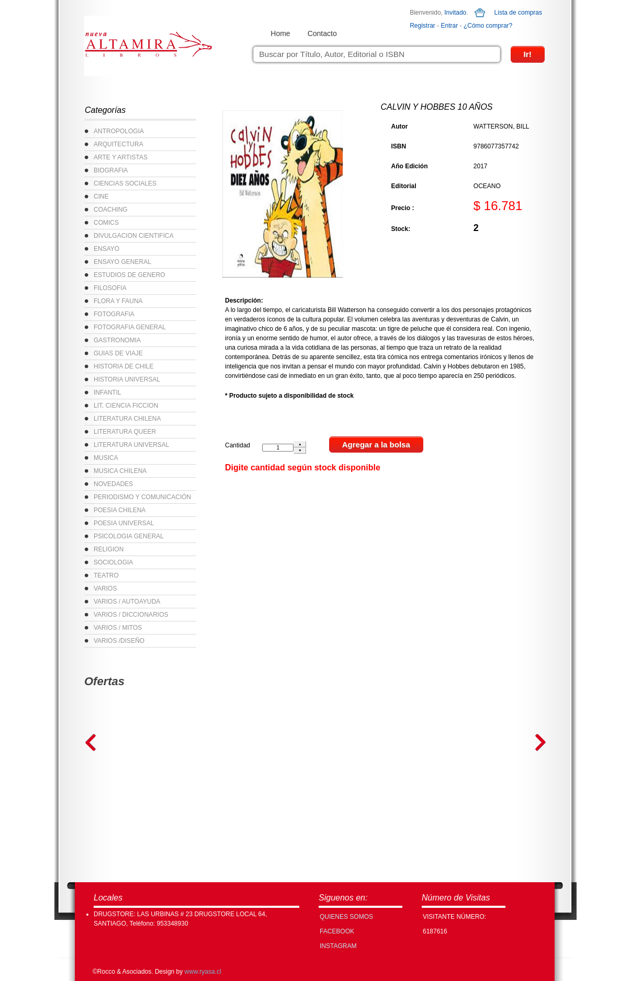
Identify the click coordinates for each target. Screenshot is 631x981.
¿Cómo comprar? (488, 25)
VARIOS (105, 588)
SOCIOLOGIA (113, 562)
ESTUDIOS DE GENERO (129, 275)
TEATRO (106, 575)
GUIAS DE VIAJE (118, 353)
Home (280, 33)
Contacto (322, 33)
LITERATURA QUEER (125, 431)
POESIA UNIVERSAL (124, 523)
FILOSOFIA (110, 288)
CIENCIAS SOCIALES (125, 183)
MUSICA (106, 457)
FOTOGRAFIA (114, 314)
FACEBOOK (337, 931)
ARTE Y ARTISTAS (121, 157)
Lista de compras (518, 12)
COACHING (111, 209)
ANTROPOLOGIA (119, 131)
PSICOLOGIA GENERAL (129, 536)
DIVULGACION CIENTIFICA (134, 235)
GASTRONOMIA (117, 340)
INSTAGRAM (338, 946)
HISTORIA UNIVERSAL (127, 379)
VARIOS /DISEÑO (119, 640)
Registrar (422, 25)
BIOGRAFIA (111, 170)
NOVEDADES (113, 484)
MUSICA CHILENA (120, 471)
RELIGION (108, 549)
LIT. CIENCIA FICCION (126, 405)
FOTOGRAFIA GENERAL (130, 327)
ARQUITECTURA (118, 144)
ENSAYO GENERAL (122, 262)
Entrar (449, 25)
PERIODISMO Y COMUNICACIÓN (142, 497)
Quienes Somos (346, 916)
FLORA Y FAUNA (118, 301)
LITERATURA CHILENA (127, 418)
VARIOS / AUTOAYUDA (127, 601)
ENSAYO (106, 248)
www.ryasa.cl (203, 971)
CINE (101, 196)
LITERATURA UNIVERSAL (131, 444)
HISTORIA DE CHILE (123, 366)
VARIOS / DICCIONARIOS (131, 614)
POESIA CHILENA (119, 510)
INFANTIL (107, 392)
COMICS (106, 222)
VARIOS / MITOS (118, 627)
